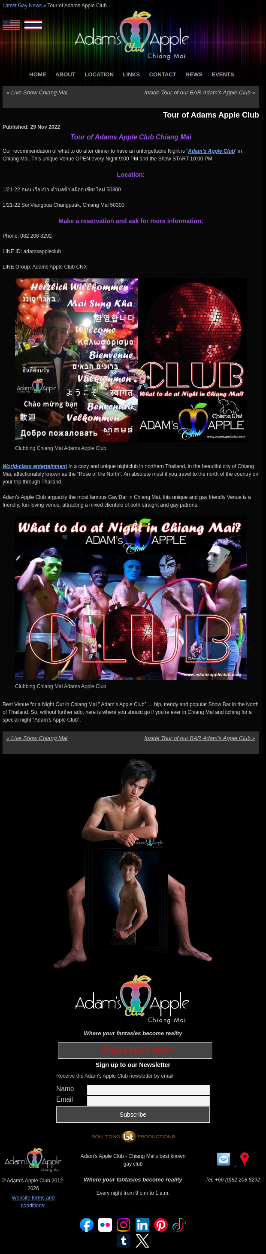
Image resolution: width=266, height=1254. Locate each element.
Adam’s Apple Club (211, 151)
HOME (37, 74)
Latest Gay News (22, 6)
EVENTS (223, 74)
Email (64, 1099)
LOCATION (99, 74)
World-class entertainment (35, 466)
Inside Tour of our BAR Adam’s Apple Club (199, 92)
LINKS (131, 74)
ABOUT (65, 74)
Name (65, 1088)
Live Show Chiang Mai (36, 92)
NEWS (194, 74)
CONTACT (162, 74)
